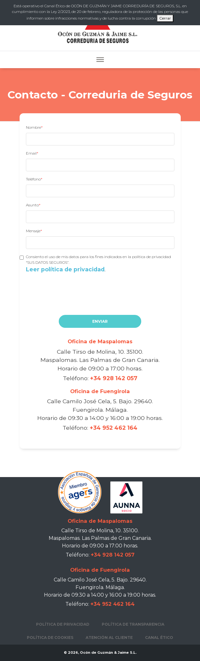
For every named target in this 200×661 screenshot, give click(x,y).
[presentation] (74, 300)
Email (31, 153)
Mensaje (33, 230)
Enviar (100, 321)
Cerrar (165, 18)
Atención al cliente (109, 637)
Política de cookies (50, 637)
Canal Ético (159, 637)
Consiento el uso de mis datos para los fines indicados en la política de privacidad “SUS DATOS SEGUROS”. (100, 264)
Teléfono (33, 179)
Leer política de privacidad (65, 269)
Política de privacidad (62, 624)
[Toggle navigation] (100, 59)
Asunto (32, 205)
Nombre (33, 127)
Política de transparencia (133, 624)
